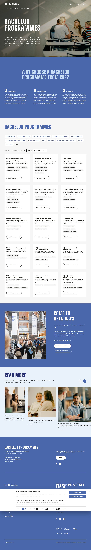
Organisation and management (66, 140)
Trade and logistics (76, 136)
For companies (59, 512)
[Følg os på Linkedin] (63, 519)
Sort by (30, 150)
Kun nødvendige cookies (77, 535)
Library (7, 512)
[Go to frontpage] (12, 4)
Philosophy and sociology (60, 136)
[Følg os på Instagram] (60, 464)
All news (58, 510)
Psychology (9, 144)
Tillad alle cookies (77, 531)
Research (8, 507)
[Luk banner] (89, 529)
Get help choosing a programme (13, 459)
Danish (70, 4)
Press (57, 508)
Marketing (51, 140)
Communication (10, 136)
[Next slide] (84, 381)
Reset (16, 144)
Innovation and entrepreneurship (15, 140)
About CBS (9, 516)
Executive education (13, 502)
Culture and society (24, 136)
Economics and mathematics (41, 136)
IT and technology (33, 140)
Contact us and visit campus (62, 506)
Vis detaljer (64, 547)
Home (6, 8)
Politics (80, 140)
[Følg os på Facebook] (56, 464)
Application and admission (11, 457)
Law (43, 140)
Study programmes (13, 8)
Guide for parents (9, 461)
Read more (7, 422)
